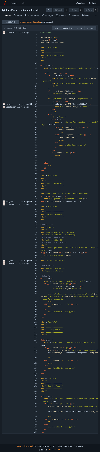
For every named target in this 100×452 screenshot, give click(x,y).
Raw (56, 28)
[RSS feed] (49, 10)
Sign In (93, 3)
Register (80, 3)
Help (23, 3)
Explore (14, 3)
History (79, 28)
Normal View (67, 28)
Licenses (52, 449)
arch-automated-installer (28, 10)
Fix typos (9, 104)
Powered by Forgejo (25, 446)
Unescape (90, 28)
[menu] (43, 450)
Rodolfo (10, 10)
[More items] (96, 15)
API (59, 449)
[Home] (4, 3)
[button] (31, 104)
